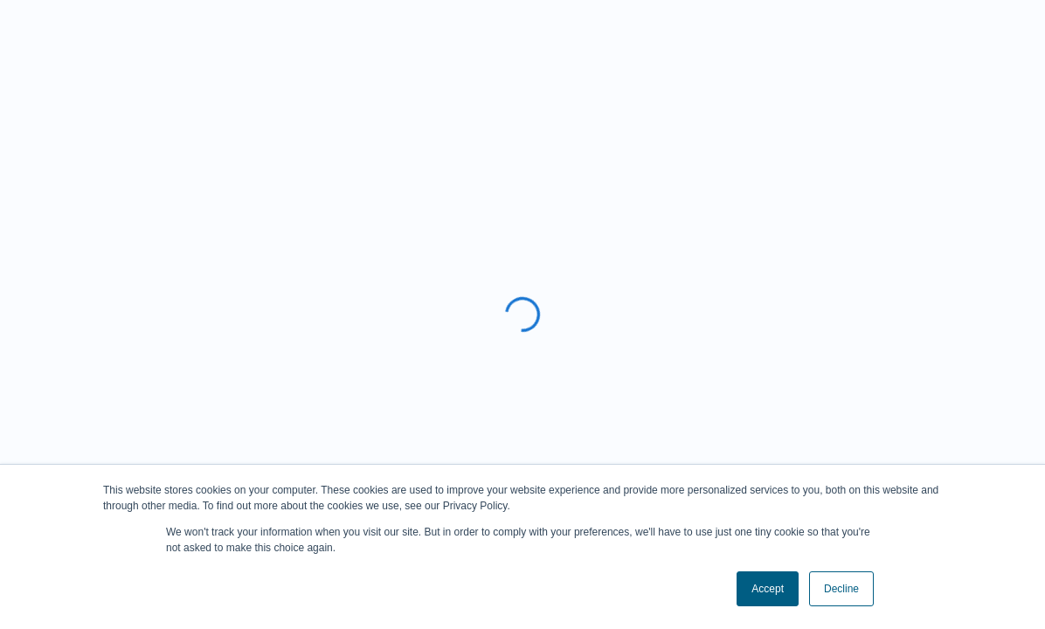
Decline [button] (841, 589)
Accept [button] (767, 589)
